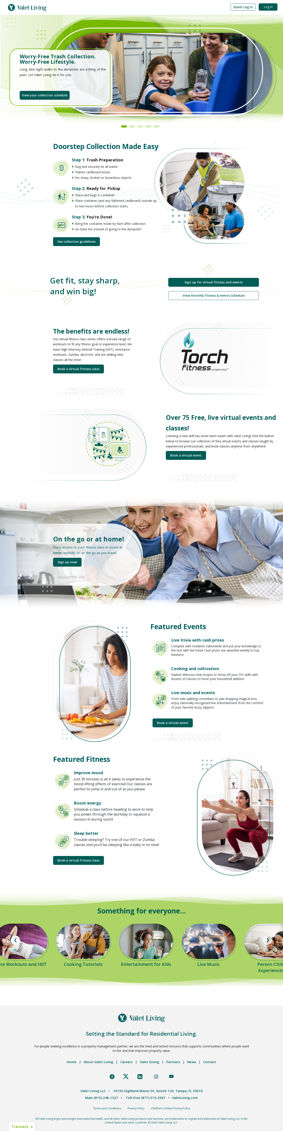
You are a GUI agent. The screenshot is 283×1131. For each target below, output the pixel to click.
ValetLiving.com (185, 1097)
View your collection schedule (44, 95)
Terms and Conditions (107, 1108)
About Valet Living (98, 1062)
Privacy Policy (136, 1108)
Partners (173, 1062)
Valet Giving (149, 1062)
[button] (243, 7)
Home (71, 1062)
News (191, 1062)
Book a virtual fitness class (78, 369)
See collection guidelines (76, 241)
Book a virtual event (186, 455)
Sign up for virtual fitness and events (213, 282)
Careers (126, 1062)
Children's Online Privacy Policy (170, 1108)
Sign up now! (67, 562)
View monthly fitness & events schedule (213, 295)
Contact (209, 1062)
